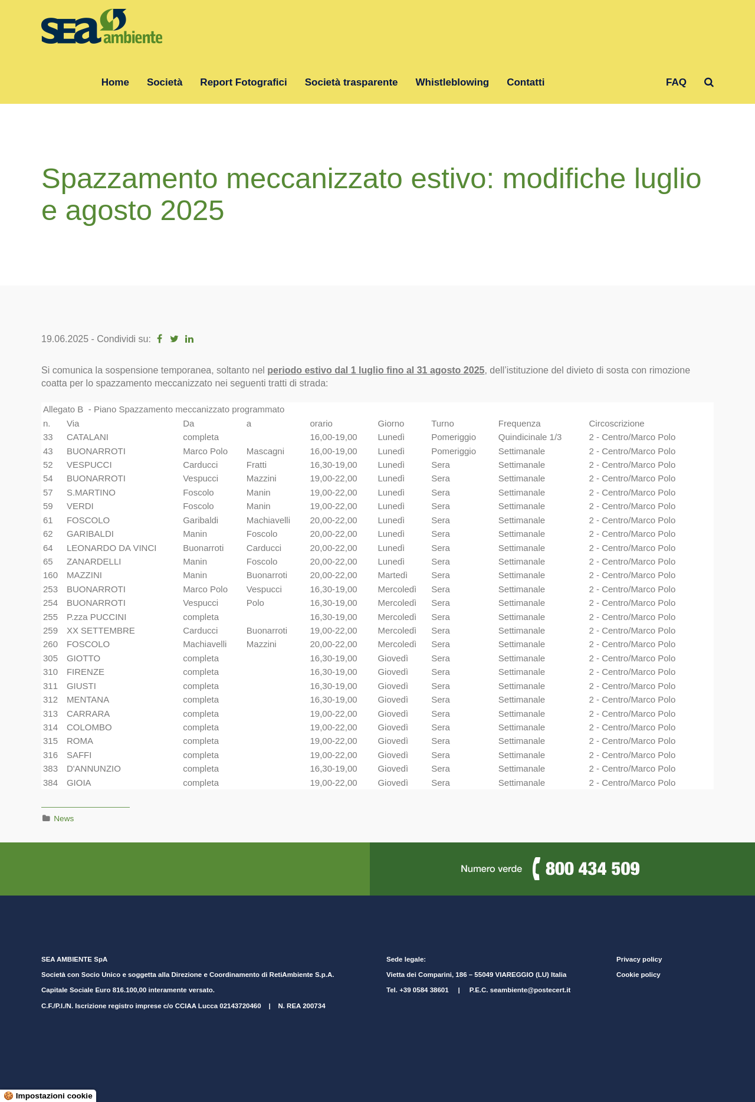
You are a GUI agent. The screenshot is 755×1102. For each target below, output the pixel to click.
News (64, 818)
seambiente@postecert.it (530, 989)
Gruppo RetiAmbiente (605, 82)
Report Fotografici (243, 82)
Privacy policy (639, 959)
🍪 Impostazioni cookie (48, 1095)
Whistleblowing (453, 82)
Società (164, 82)
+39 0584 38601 (423, 989)
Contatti (525, 82)
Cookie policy (638, 974)
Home (115, 82)
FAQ (676, 82)
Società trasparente (351, 82)
